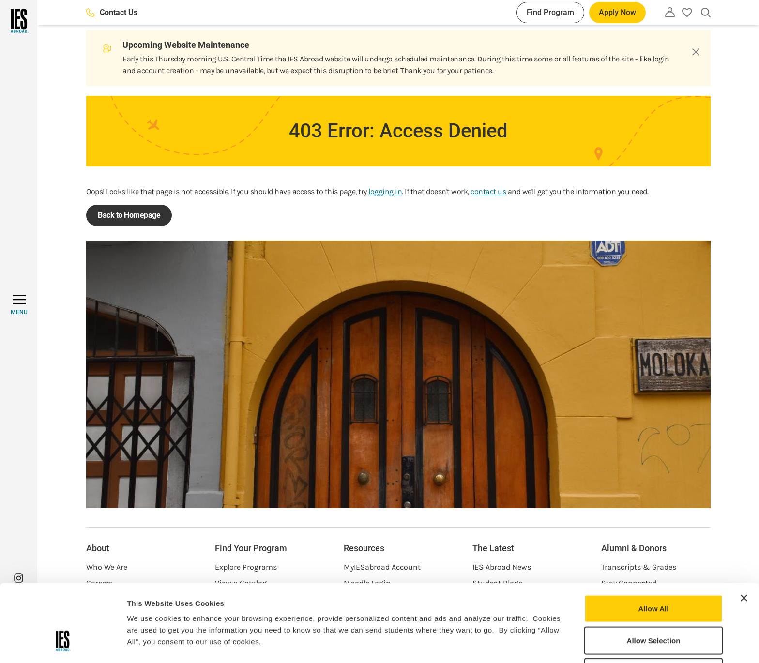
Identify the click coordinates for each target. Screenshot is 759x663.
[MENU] (19, 304)
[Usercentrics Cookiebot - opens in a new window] (62, 644)
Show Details (508, 644)
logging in (385, 191)
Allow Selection (654, 576)
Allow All (653, 544)
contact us (488, 191)
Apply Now (617, 12)
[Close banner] (744, 533)
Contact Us (111, 12)
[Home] (19, 21)
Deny (654, 607)
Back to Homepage (129, 215)
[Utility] (670, 12)
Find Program (550, 12)
